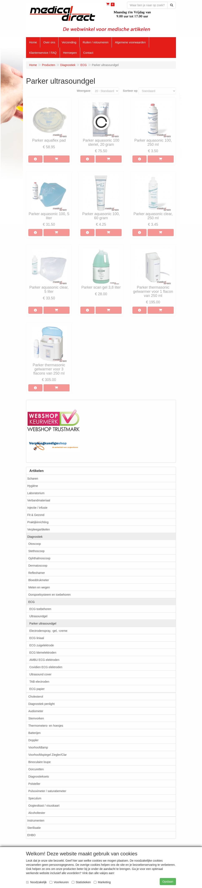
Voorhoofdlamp (38, 747)
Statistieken (81, 882)
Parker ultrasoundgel (42, 623)
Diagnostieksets (38, 776)
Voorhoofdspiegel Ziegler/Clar (47, 754)
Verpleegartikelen (38, 529)
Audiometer (35, 711)
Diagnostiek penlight (41, 704)
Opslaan (167, 881)
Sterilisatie (34, 827)
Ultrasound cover (40, 674)
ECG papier (37, 689)
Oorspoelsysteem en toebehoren (49, 594)
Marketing (102, 882)
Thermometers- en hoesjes (45, 725)
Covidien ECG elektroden (45, 667)
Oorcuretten (36, 769)
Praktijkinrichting (38, 522)
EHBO (31, 835)
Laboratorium (36, 493)
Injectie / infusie (37, 507)
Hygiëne (32, 485)
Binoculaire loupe (39, 762)
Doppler (33, 740)
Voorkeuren (59, 882)
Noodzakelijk (36, 882)
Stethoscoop (36, 551)
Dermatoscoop (37, 565)
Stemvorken (36, 718)
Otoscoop (34, 543)
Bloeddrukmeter (38, 580)
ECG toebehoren (40, 609)
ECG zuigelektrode (41, 645)
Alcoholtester (36, 813)
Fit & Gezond (35, 515)
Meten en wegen (39, 587)
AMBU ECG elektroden (44, 659)
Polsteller (34, 783)
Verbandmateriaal (38, 500)
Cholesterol (35, 696)
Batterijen (34, 733)
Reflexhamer (36, 572)
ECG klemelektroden (42, 652)
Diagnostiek (34, 536)
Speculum (34, 798)
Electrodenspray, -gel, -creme (48, 630)
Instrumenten (35, 820)
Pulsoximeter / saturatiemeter (47, 791)
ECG (31, 602)
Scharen (32, 478)
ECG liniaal (36, 638)
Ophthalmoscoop (39, 558)
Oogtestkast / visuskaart (43, 805)
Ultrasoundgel (38, 616)
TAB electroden (39, 681)
